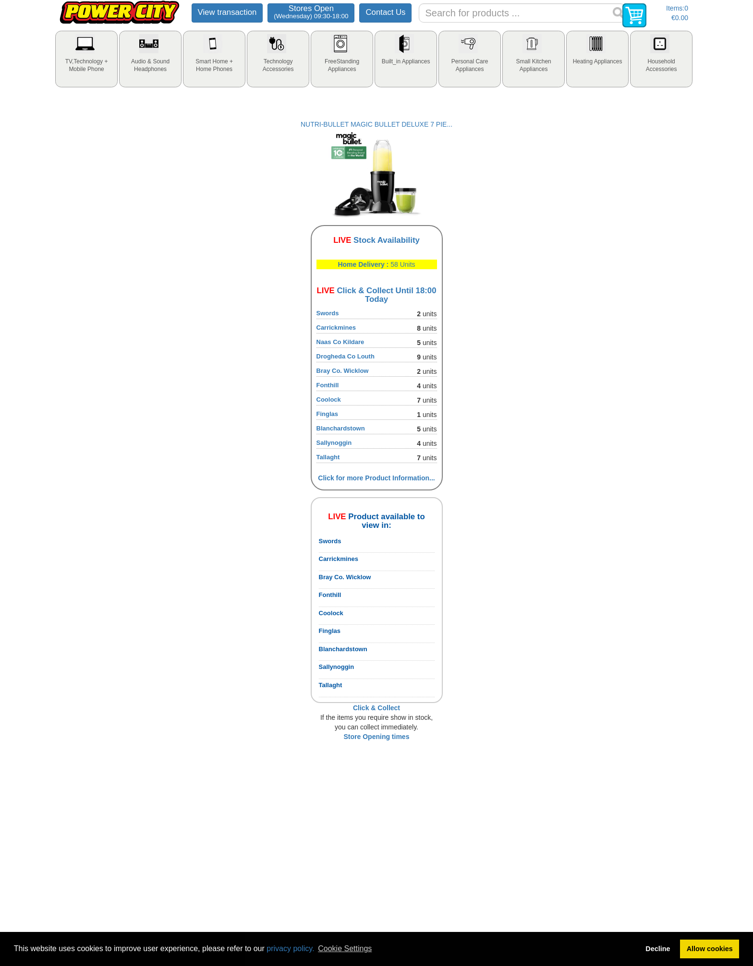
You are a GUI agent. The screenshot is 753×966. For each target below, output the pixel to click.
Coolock (328, 399)
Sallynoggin (334, 442)
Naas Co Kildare (340, 342)
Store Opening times (377, 736)
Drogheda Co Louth (345, 356)
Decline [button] (657, 949)
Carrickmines (336, 327)
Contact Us (385, 12)
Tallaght (328, 457)
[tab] (86, 59)
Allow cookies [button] (710, 949)
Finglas (327, 413)
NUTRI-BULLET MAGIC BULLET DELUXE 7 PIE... (376, 124)
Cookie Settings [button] (345, 948)
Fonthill (327, 385)
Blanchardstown (340, 428)
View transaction (227, 12)
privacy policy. (290, 948)
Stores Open (311, 12)
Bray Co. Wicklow (342, 370)
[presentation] (86, 59)
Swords (327, 313)
